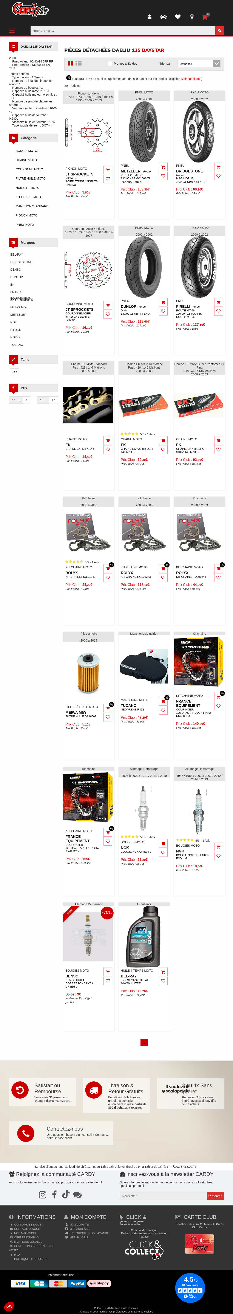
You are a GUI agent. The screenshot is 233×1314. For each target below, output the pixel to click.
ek (12, 284)
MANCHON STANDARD (32, 206)
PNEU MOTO (25, 224)
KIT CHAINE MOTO (29, 197)
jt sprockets (21, 299)
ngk (13, 322)
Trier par (165, 63)
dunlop (16, 277)
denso (15, 269)
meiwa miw (18, 307)
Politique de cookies (30, 1259)
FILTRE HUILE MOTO (30, 178)
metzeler (18, 314)
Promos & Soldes (124, 63)
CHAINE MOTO (26, 160)
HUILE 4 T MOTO (27, 187)
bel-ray (16, 254)
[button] (9, 1307)
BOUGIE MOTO (26, 150)
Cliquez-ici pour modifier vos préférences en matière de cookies (116, 1311)
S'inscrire (215, 1196)
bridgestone (21, 262)
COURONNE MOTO (29, 169)
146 (14, 371)
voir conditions (191, 79)
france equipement (20, 293)
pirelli (16, 329)
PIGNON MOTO (26, 215)
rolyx (15, 337)
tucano (16, 344)
